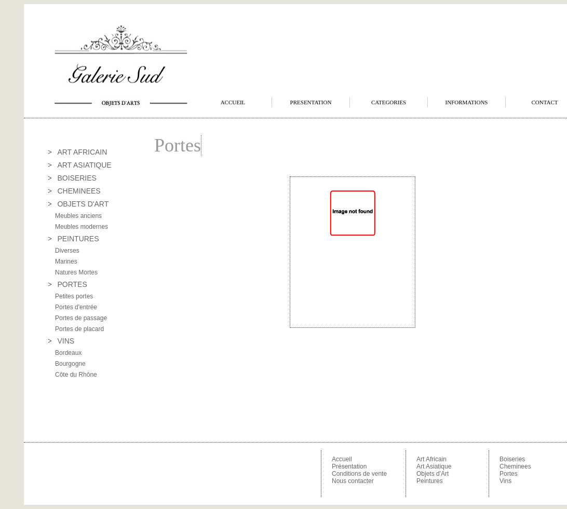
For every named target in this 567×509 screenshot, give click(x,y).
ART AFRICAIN (82, 152)
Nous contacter (353, 481)
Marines (66, 261)
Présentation (349, 466)
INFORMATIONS (467, 102)
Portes (509, 473)
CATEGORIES (388, 102)
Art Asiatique (433, 466)
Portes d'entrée (76, 307)
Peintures (429, 481)
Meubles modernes (81, 226)
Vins (505, 481)
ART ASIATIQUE (84, 165)
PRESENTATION (311, 102)
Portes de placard (79, 329)
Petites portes (74, 296)
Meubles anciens (78, 215)
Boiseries (512, 459)
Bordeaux (68, 352)
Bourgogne (70, 363)
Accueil (342, 459)
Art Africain (431, 459)
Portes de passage (81, 318)
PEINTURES (78, 239)
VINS (65, 341)
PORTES (72, 284)
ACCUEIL (233, 102)
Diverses (67, 250)
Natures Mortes (76, 272)
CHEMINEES (78, 191)
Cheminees (515, 466)
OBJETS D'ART (83, 204)
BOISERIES (76, 178)
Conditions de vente (359, 473)
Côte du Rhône (76, 374)
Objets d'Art (432, 473)
